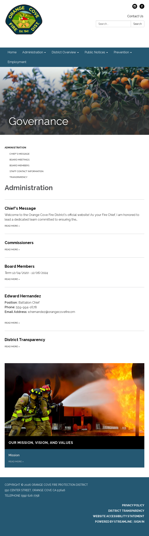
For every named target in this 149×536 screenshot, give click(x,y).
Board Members (19, 165)
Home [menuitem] (12, 52)
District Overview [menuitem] (64, 52)
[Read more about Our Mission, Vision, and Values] (74, 415)
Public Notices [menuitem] (95, 52)
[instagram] (134, 8)
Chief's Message (19, 153)
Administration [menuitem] (32, 52)
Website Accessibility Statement (118, 516)
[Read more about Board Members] (74, 272)
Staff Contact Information (26, 171)
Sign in (139, 521)
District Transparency (126, 510)
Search (137, 23)
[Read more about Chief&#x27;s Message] (74, 216)
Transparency (18, 177)
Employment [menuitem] (17, 62)
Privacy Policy (133, 505)
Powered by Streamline (113, 521)
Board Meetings (19, 159)
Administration (15, 147)
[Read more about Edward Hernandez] (74, 309)
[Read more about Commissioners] (74, 245)
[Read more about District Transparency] (74, 342)
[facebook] (141, 8)
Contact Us (135, 16)
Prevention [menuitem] (121, 52)
